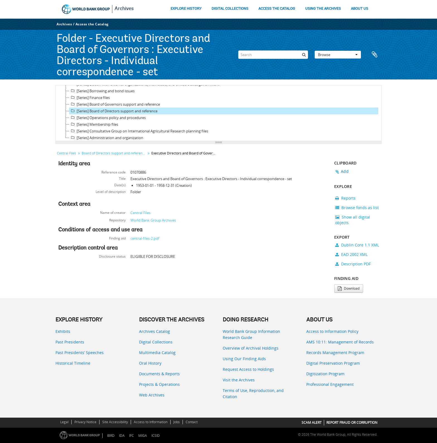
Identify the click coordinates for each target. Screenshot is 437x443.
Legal (64, 422)
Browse (338, 54)
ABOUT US (359, 9)
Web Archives (151, 395)
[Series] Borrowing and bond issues (102, 91)
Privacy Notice (85, 422)
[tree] (218, 113)
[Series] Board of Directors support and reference (113, 111)
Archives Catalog (154, 331)
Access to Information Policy (332, 331)
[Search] (273, 54)
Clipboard (375, 55)
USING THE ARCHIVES (323, 9)
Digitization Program (325, 373)
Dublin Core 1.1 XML (357, 245)
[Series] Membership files (93, 124)
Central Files (66, 153)
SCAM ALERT (312, 422)
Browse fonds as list (357, 207)
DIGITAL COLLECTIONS (230, 9)
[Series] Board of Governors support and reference (114, 104)
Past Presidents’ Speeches (79, 352)
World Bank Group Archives (153, 220)
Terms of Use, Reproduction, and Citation (253, 393)
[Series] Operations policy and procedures (107, 117)
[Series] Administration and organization (106, 137)
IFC (131, 435)
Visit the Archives (239, 380)
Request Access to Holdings (248, 369)
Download (349, 288)
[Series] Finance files (89, 97)
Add (345, 171)
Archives (124, 8)
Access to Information (150, 422)
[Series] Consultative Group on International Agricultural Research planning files (138, 131)
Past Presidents (69, 342)
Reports (345, 198)
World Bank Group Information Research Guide (251, 334)
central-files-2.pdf (144, 238)
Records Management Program (335, 352)
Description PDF (353, 264)
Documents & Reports (159, 373)
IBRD (111, 435)
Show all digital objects (352, 219)
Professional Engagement (330, 384)
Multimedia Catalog (157, 352)
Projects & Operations (159, 384)
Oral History (150, 363)
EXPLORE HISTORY (186, 9)
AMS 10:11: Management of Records (340, 342)
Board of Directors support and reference (114, 153)
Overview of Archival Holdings (250, 348)
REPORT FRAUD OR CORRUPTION (351, 422)
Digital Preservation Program (333, 363)
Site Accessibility (115, 422)
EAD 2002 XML (351, 254)
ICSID (155, 435)
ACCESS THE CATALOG (276, 9)
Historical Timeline (72, 363)
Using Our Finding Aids (244, 358)
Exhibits (62, 331)
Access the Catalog (92, 24)
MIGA (142, 435)
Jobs (176, 422)
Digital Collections (156, 342)
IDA (122, 435)
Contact (192, 422)
